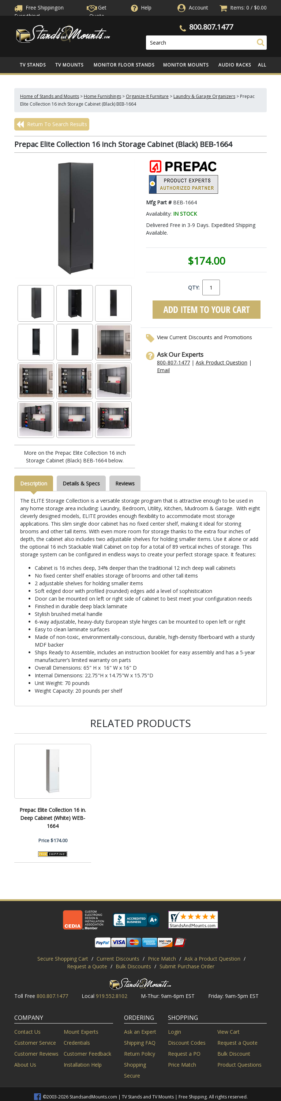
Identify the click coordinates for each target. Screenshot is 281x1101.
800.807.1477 (211, 27)
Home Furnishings (102, 96)
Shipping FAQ (140, 1042)
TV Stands (33, 65)
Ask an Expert (140, 1031)
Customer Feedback (87, 1053)
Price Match (162, 958)
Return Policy (139, 1053)
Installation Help (83, 1064)
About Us (25, 1064)
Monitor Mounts (186, 65)
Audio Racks (234, 65)
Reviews (125, 483)
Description (33, 483)
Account (198, 7)
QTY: (193, 287)
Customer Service (35, 1042)
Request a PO (184, 1053)
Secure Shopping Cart (62, 958)
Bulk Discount (233, 1053)
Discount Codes (187, 1042)
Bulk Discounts (133, 966)
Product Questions (239, 1064)
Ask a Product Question (212, 958)
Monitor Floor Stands (124, 65)
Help (140, 7)
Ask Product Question (221, 362)
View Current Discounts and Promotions (204, 337)
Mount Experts (81, 1031)
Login (174, 1031)
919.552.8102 (111, 995)
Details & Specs (81, 483)
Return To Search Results (51, 124)
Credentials (77, 1042)
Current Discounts (118, 958)
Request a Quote (87, 966)
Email (163, 370)
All (262, 65)
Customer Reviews (36, 1053)
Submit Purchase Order (187, 966)
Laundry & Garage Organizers (204, 96)
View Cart (228, 1031)
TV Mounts (69, 65)
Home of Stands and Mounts (49, 96)
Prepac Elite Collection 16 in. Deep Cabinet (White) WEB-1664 (52, 817)
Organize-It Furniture (147, 96)
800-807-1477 (173, 362)
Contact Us (27, 1031)
